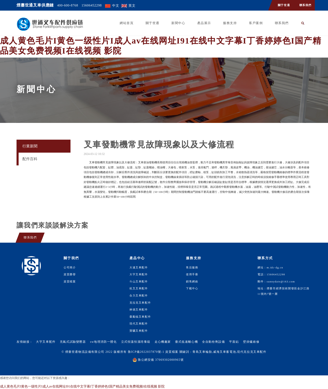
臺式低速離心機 (186, 341)
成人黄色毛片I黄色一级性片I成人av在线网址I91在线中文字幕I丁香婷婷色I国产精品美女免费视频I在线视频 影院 (82, 386)
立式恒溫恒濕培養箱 (135, 341)
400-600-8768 (67, 5)
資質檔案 (70, 281)
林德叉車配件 (138, 309)
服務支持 (230, 23)
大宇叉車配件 (138, 274)
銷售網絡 (192, 281)
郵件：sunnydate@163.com (276, 281)
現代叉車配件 (138, 323)
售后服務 (192, 267)
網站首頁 (126, 23)
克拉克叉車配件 (140, 302)
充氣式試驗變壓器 (73, 341)
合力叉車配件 (138, 295)
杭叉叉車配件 (138, 288)
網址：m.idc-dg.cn (270, 267)
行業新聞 (29, 146)
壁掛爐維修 (251, 341)
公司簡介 (70, 267)
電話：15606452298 (271, 274)
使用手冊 (192, 274)
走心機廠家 (163, 341)
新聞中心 (178, 23)
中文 (115, 5)
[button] (303, 23)
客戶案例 (256, 23)
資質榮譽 (70, 274)
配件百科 (29, 159)
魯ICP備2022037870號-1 (146, 351)
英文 (132, 5)
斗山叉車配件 (138, 281)
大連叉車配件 (138, 267)
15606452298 (91, 5)
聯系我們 (305, 5)
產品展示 (204, 23)
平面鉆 (234, 341)
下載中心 (192, 288)
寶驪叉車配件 (138, 330)
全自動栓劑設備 (213, 341)
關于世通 (284, 5)
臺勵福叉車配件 (140, 316)
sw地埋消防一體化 (103, 341)
